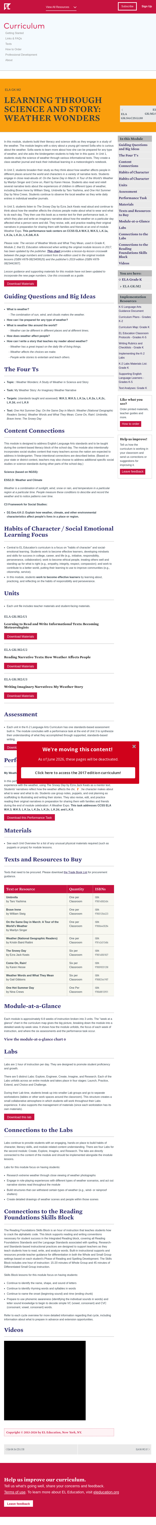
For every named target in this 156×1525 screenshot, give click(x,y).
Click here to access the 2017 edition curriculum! (78, 772)
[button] (77, 749)
